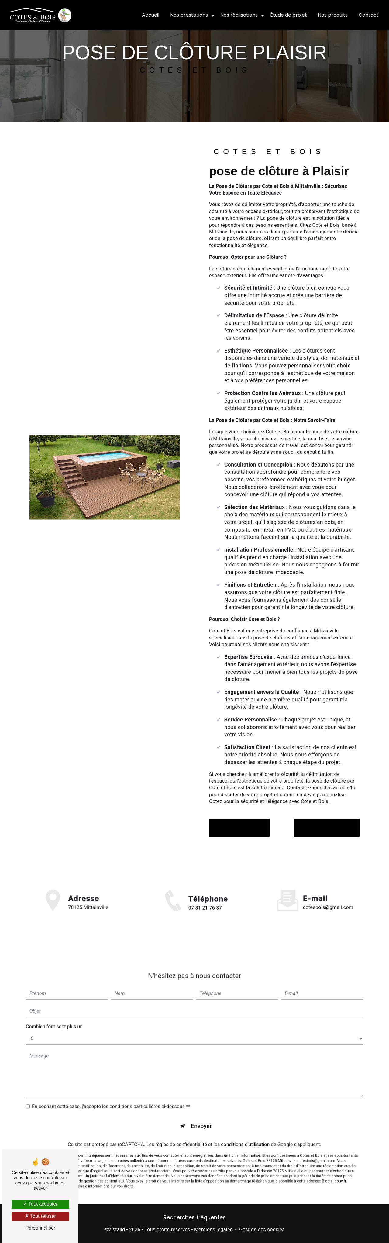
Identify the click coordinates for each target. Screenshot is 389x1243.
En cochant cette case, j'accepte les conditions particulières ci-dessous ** (111, 1094)
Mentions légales (213, 1229)
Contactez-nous (326, 827)
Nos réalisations (239, 15)
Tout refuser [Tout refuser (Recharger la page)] (40, 1216)
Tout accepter (40, 1204)
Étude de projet (288, 15)
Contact (369, 15)
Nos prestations (189, 15)
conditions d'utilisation (245, 1132)
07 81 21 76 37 (205, 921)
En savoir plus (239, 827)
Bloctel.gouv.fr (334, 1168)
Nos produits (333, 15)
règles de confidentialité (181, 1132)
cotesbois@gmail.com (328, 895)
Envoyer (201, 1113)
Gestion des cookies (262, 1229)
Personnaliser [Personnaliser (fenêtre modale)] (40, 1228)
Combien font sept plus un (54, 1014)
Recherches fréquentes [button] (195, 1217)
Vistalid (116, 1229)
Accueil (150, 15)
